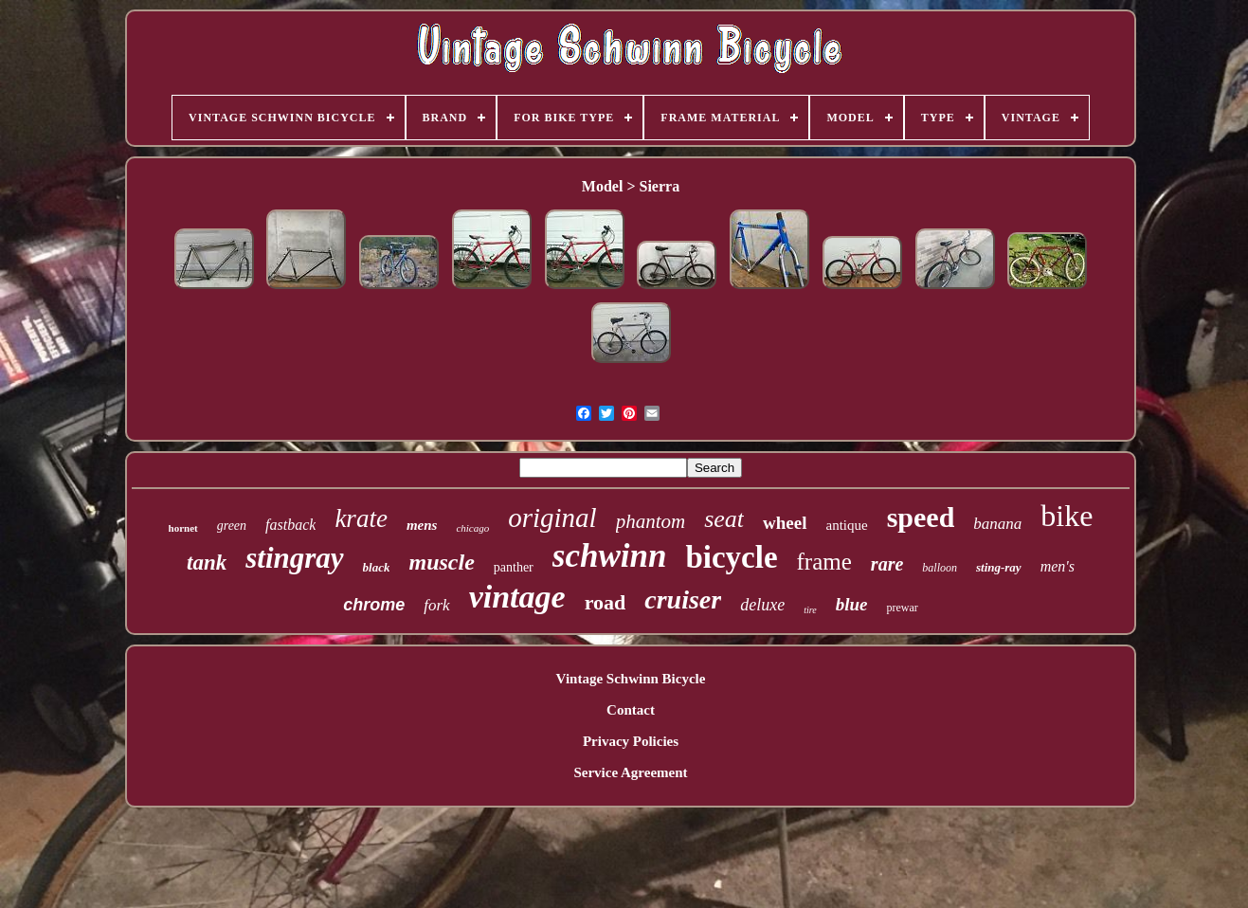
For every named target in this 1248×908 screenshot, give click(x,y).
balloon (939, 567)
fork (436, 605)
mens (422, 525)
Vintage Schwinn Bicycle (631, 678)
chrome (374, 604)
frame (824, 561)
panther (514, 567)
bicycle (731, 557)
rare (887, 564)
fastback (290, 525)
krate (361, 518)
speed (921, 517)
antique (847, 525)
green (231, 525)
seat (724, 519)
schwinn (609, 555)
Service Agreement (630, 772)
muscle (441, 562)
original (552, 517)
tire (810, 610)
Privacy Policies (630, 741)
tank (206, 562)
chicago (472, 528)
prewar (901, 607)
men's (1057, 566)
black (376, 567)
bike (1066, 516)
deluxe (762, 604)
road (605, 602)
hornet (183, 528)
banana (997, 524)
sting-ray (999, 567)
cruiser (682, 599)
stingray (294, 557)
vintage (517, 596)
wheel (784, 523)
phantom (651, 521)
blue (852, 604)
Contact (630, 709)
